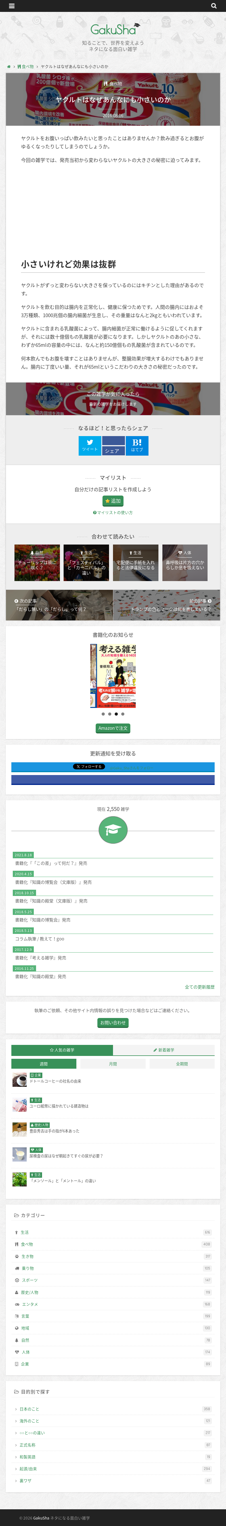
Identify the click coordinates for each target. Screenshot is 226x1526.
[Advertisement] (113, 211)
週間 (44, 1063)
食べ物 (115, 83)
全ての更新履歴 (200, 987)
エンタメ (117, 1304)
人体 (117, 1352)
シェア (112, 450)
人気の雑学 (64, 1050)
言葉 (116, 1316)
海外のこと (116, 1421)
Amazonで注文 (113, 728)
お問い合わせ (113, 1022)
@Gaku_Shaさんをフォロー (131, 768)
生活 (116, 1232)
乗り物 (117, 1268)
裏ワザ (116, 1481)
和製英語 (116, 1457)
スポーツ (117, 1280)
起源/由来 (116, 1469)
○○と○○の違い (116, 1433)
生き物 (117, 1256)
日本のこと (116, 1409)
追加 (116, 500)
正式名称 (116, 1445)
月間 (113, 1063)
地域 (116, 1328)
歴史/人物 (116, 1292)
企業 (116, 1364)
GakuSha (113, 30)
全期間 (182, 1063)
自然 (116, 1340)
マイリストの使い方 (113, 512)
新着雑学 (166, 1050)
